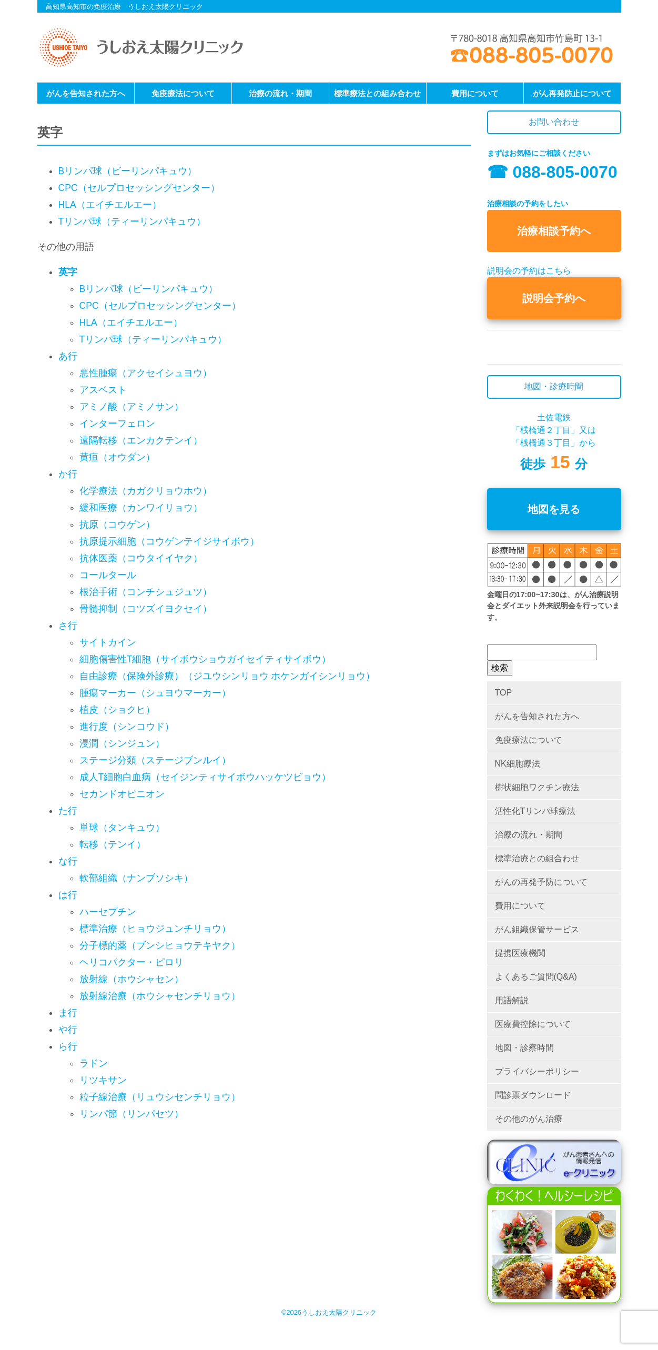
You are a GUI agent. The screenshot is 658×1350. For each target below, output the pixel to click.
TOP (503, 692)
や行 (67, 1029)
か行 (67, 474)
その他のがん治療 (528, 1118)
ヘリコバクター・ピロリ (131, 962)
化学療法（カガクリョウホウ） (145, 491)
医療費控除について (533, 1024)
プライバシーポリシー (537, 1071)
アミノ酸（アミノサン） (131, 406)
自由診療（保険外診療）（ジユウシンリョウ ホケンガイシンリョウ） (227, 676)
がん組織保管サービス (537, 929)
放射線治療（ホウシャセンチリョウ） (159, 996)
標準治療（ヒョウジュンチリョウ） (155, 928)
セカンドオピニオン (122, 794)
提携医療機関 (520, 953)
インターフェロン (117, 423)
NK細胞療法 (517, 763)
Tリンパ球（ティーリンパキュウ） (132, 221)
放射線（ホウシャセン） (131, 979)
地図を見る (554, 509)
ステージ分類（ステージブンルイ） (155, 760)
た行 (67, 810)
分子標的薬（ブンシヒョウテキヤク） (159, 945)
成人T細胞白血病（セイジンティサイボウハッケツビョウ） (205, 777)
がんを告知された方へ (85, 93)
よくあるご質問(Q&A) (536, 976)
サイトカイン (107, 642)
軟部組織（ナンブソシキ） (136, 878)
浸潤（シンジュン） (122, 743)
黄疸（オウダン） (117, 457)
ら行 (67, 1046)
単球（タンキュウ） (122, 827)
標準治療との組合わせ (537, 858)
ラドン (93, 1063)
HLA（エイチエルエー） (109, 204)
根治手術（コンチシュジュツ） (145, 592)
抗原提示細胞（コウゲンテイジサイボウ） (169, 541)
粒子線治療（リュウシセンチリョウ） (159, 1097)
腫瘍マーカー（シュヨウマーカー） (155, 693)
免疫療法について (183, 93)
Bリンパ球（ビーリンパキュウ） (127, 171)
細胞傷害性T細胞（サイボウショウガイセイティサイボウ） (205, 659)
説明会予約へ (553, 298)
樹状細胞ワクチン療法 (537, 787)
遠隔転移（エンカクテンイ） (141, 440)
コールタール (107, 575)
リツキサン (103, 1080)
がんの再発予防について (541, 882)
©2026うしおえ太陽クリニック (329, 1312)
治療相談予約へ (554, 231)
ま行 (67, 1013)
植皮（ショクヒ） (117, 709)
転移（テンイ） (112, 844)
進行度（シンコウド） (126, 726)
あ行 (67, 356)
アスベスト (103, 390)
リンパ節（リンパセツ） (131, 1114)
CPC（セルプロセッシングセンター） (139, 188)
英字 (67, 272)
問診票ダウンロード (533, 1095)
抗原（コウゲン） (117, 524)
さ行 (67, 625)
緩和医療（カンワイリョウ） (141, 507)
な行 (67, 861)
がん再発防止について (572, 93)
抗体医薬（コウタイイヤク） (141, 558)
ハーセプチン (107, 911)
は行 (67, 895)
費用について (475, 93)
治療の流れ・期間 (280, 93)
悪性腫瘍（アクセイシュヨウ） (145, 373)
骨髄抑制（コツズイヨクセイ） (145, 608)
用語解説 (512, 1000)
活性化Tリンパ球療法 (535, 811)
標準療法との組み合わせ (377, 93)
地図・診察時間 (524, 1047)
